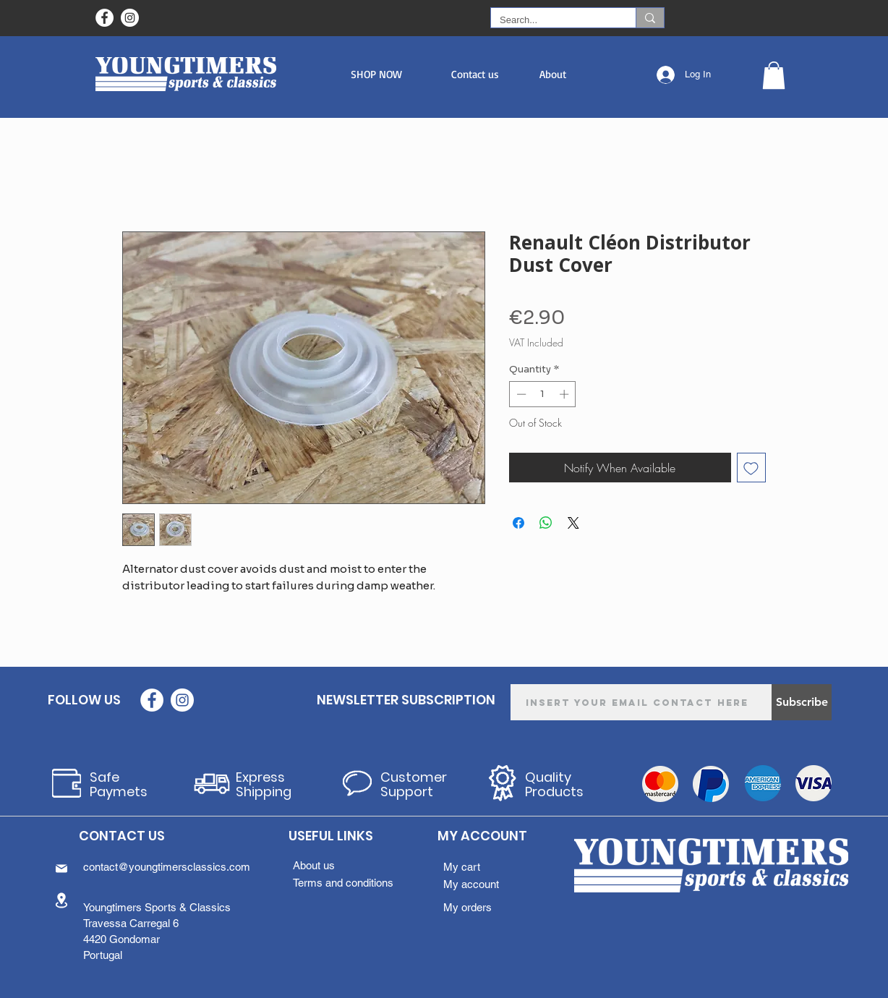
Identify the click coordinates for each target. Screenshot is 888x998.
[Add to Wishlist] (752, 467)
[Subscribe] (802, 702)
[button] (376, 74)
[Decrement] (520, 394)
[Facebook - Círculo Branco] (104, 18)
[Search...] (552, 20)
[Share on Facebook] (518, 523)
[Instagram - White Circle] (130, 18)
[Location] (61, 900)
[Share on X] (573, 523)
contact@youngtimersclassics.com (166, 867)
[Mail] (61, 868)
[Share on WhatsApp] (546, 523)
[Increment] (565, 394)
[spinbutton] (543, 394)
